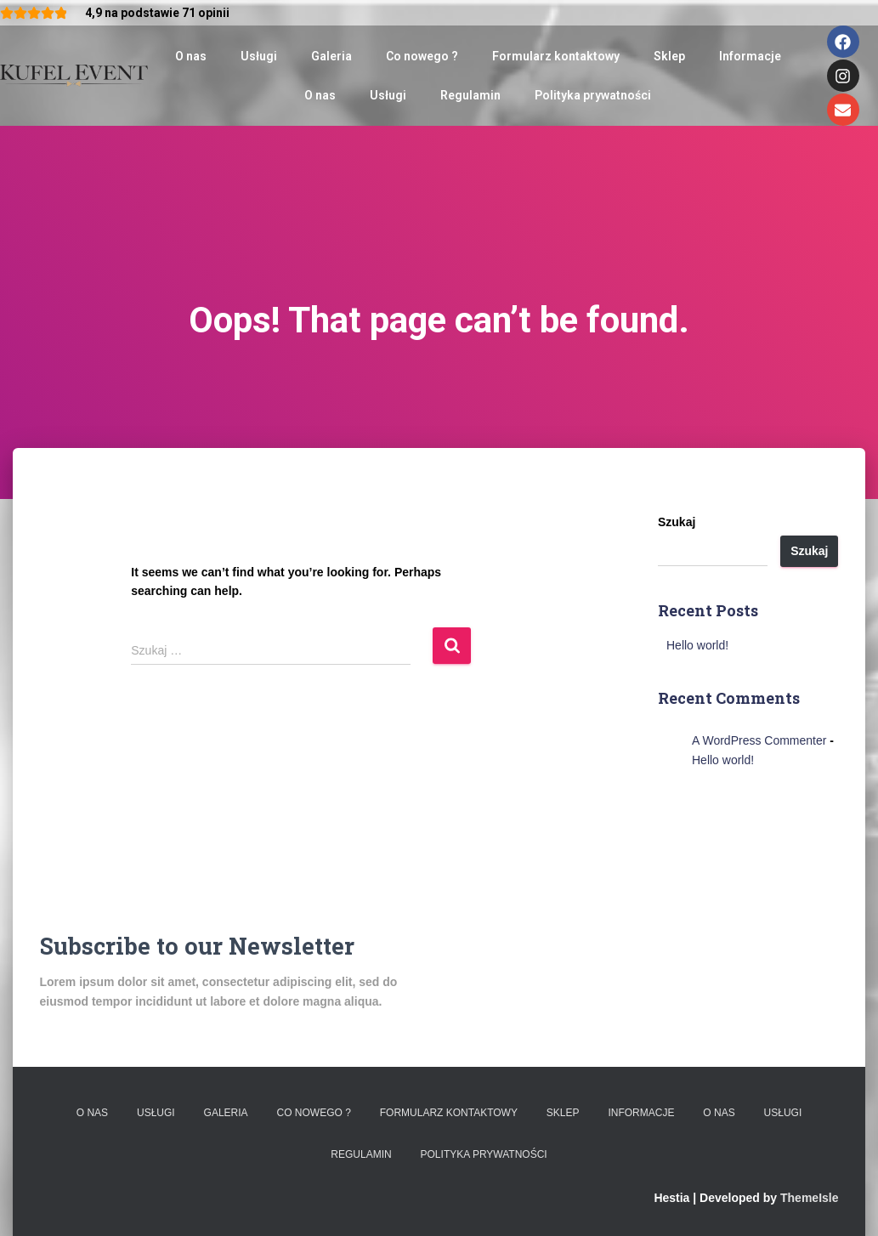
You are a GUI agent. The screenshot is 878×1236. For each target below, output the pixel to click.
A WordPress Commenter (759, 740)
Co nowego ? (422, 56)
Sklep (669, 56)
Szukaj (676, 522)
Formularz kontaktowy (556, 56)
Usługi (259, 56)
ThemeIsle (809, 1198)
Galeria (331, 56)
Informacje (750, 56)
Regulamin (470, 95)
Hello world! (697, 645)
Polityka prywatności (593, 95)
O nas (191, 56)
